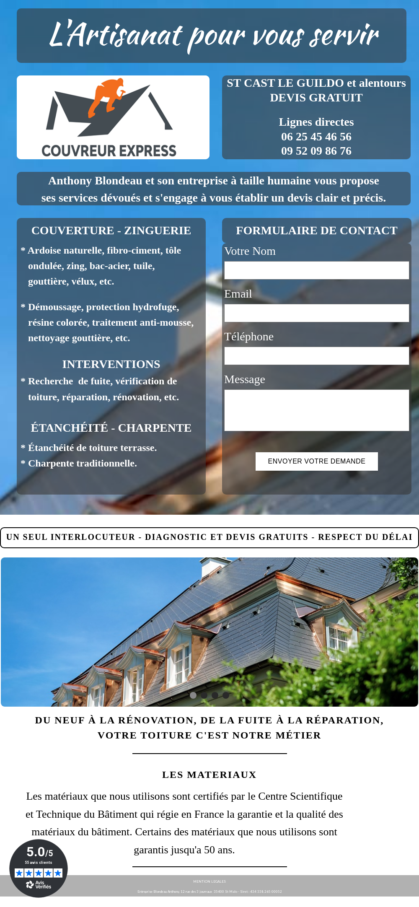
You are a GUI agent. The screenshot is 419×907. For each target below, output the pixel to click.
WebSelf (406, 902)
